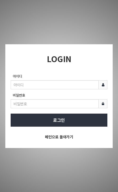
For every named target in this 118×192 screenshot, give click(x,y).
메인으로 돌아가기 (59, 136)
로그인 (59, 120)
